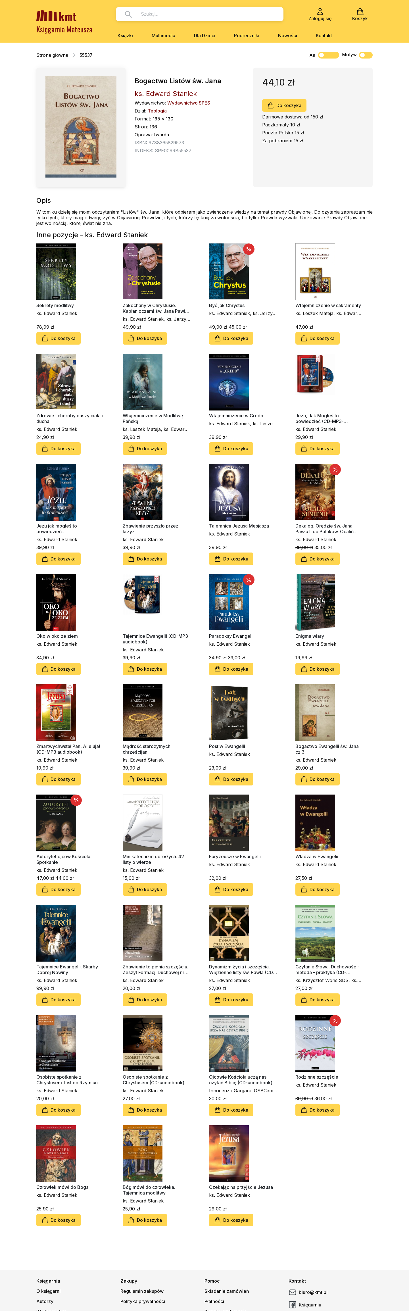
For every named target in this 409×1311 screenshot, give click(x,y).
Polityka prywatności (142, 1301)
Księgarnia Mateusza (64, 29)
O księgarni (48, 1291)
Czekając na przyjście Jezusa (241, 1187)
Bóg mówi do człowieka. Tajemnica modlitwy (149, 1190)
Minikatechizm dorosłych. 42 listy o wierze (153, 859)
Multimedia (163, 35)
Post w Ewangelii (227, 746)
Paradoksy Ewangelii (231, 636)
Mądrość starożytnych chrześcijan (146, 749)
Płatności (214, 1301)
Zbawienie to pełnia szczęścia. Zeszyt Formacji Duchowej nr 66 (155, 969)
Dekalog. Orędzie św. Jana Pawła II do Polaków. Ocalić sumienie (324, 528)
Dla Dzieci (204, 35)
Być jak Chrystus (227, 305)
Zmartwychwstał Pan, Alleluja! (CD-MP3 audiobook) (68, 749)
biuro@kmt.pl (308, 1292)
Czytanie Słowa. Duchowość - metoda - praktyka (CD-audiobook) (327, 969)
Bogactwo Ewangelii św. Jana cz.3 (327, 749)
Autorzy (44, 1301)
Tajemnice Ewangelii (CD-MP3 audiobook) (155, 639)
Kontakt (324, 35)
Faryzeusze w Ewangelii (235, 856)
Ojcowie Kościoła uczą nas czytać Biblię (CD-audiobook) (240, 1079)
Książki (125, 35)
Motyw (357, 55)
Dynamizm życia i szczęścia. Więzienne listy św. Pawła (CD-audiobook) (242, 969)
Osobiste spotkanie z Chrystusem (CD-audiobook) (153, 1079)
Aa (312, 55)
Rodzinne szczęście (316, 1077)
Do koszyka (284, 105)
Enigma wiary (309, 636)
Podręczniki (246, 35)
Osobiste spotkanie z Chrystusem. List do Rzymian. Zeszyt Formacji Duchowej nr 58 (67, 1079)
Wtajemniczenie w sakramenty (328, 305)
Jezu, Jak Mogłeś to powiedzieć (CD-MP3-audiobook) (319, 418)
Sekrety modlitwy (55, 305)
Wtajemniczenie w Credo (236, 415)
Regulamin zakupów (142, 1291)
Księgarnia (305, 1305)
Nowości (287, 35)
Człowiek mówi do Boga (62, 1187)
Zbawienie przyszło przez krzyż (150, 528)
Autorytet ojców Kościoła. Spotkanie (63, 859)
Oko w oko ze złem (57, 636)
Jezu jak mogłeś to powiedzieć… (56, 528)
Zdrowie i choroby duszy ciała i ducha (69, 418)
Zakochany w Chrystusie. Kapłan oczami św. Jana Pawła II (155, 308)
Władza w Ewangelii (316, 856)
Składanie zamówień (226, 1291)
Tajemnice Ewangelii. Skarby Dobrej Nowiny (67, 969)
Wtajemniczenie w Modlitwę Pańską (153, 418)
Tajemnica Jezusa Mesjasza (239, 526)
